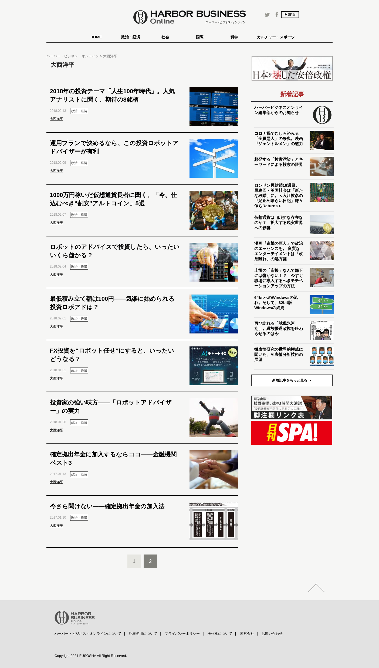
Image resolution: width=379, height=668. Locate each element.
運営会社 (247, 634)
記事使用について (143, 634)
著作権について (220, 634)
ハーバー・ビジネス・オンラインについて (88, 634)
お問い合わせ (272, 634)
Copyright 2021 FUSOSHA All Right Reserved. (91, 656)
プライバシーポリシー (182, 634)
